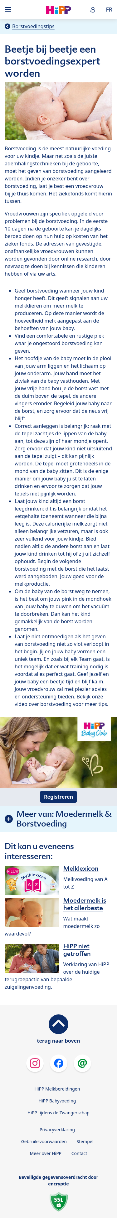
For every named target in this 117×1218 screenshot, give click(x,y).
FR (109, 9)
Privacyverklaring (57, 1129)
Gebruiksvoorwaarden (44, 1141)
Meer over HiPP (45, 1153)
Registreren (58, 796)
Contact (79, 1153)
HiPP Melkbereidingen (57, 1089)
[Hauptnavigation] (9, 9)
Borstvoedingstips (33, 26)
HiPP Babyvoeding (57, 1101)
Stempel (84, 1141)
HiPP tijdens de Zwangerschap (58, 1113)
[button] (93, 9)
